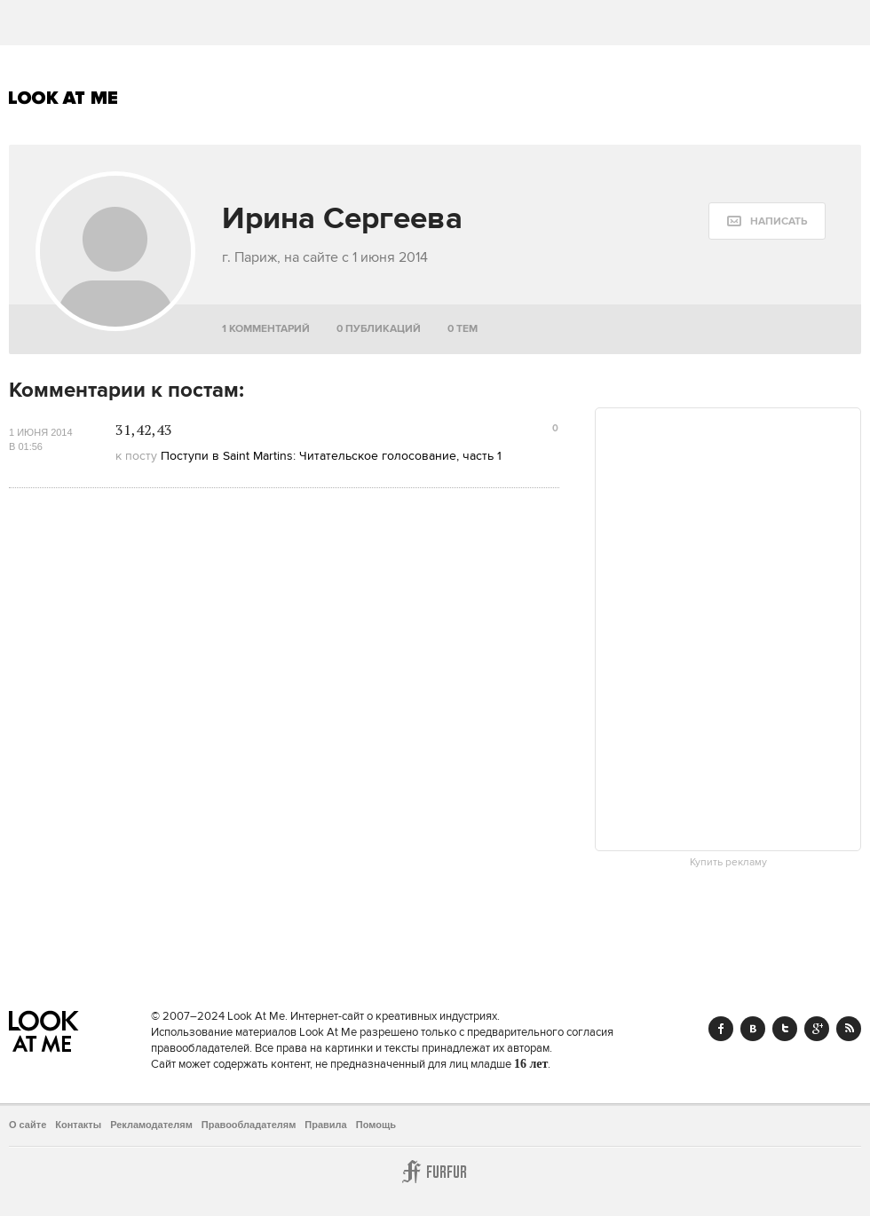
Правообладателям (249, 1124)
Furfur (435, 1171)
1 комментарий (266, 329)
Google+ (816, 1028)
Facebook (720, 1028)
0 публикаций (378, 329)
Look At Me (63, 98)
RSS (848, 1028)
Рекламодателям (151, 1124)
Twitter (784, 1028)
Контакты (78, 1124)
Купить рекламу (728, 862)
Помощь (376, 1124)
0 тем (462, 329)
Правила (325, 1124)
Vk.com (752, 1028)
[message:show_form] (767, 221)
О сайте (27, 1124)
